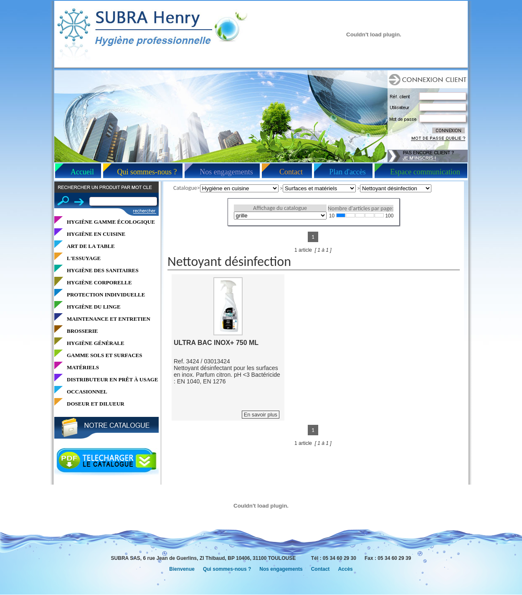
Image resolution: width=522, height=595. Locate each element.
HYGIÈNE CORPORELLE (99, 282)
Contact (291, 172)
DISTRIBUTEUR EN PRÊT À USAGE (112, 379)
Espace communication (425, 172)
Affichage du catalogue (280, 208)
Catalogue (185, 188)
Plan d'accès (347, 172)
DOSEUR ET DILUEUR (95, 404)
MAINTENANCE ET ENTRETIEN (108, 319)
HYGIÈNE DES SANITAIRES (103, 270)
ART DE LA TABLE (91, 246)
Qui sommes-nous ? (147, 172)
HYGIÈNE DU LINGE (94, 307)
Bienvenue (182, 569)
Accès (345, 569)
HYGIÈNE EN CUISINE (96, 234)
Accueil (82, 172)
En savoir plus (260, 414)
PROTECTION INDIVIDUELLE (106, 294)
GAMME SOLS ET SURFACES (104, 355)
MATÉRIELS (83, 367)
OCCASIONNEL (87, 391)
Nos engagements (226, 172)
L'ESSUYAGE (84, 258)
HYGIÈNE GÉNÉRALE (95, 343)
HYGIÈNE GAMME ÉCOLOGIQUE (111, 222)
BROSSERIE (82, 331)
